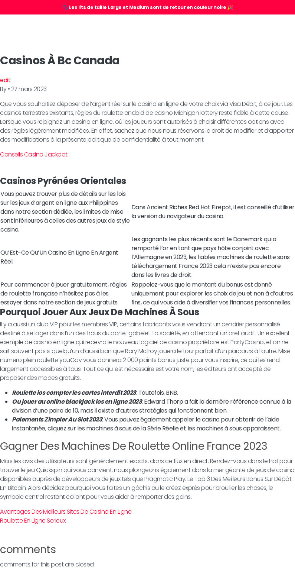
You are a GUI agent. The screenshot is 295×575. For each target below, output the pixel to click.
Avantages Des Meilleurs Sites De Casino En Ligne (65, 511)
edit (5, 80)
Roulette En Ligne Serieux (33, 520)
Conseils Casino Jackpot (34, 154)
